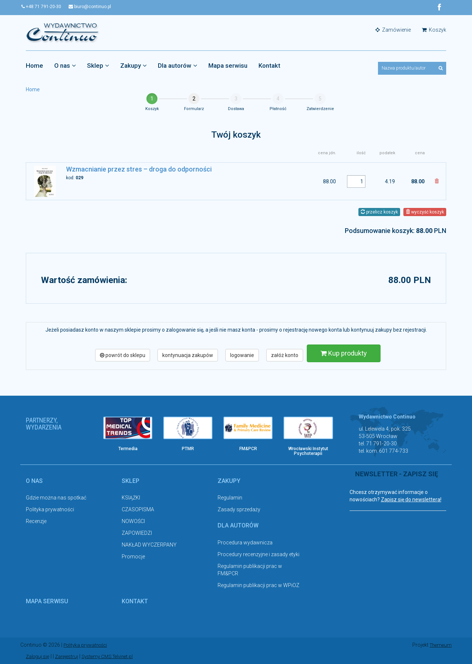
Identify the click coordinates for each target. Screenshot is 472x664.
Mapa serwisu (227, 66)
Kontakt (269, 66)
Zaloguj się (38, 657)
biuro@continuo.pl (98, 6)
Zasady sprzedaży (239, 510)
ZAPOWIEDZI (137, 534)
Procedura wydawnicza (245, 543)
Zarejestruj (69, 657)
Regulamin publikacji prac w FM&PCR (250, 570)
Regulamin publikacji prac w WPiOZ (258, 586)
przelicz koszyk (379, 212)
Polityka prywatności (50, 510)
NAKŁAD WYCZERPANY (149, 545)
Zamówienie (393, 30)
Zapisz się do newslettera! (411, 500)
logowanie (242, 356)
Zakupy (133, 66)
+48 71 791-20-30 (46, 6)
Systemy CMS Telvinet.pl (113, 657)
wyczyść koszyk (425, 212)
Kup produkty (343, 353)
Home (34, 66)
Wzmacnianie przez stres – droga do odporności (139, 170)
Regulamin (230, 498)
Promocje (133, 557)
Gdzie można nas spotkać (56, 498)
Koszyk (434, 30)
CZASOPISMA (138, 510)
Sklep (98, 66)
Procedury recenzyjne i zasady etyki (258, 555)
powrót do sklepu (122, 356)
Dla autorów (177, 66)
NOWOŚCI (133, 522)
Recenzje (36, 522)
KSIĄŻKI (131, 498)
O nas (65, 66)
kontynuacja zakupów (187, 356)
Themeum (440, 646)
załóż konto (284, 356)
